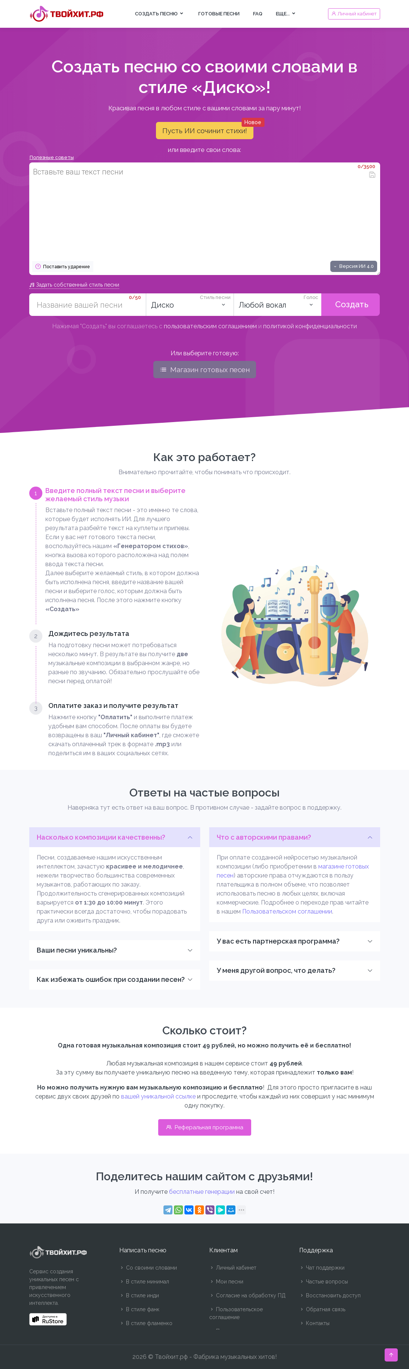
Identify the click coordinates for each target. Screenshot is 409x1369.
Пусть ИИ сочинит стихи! (207, 128)
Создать (351, 304)
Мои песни (226, 1282)
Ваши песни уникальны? (77, 950)
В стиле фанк (139, 1309)
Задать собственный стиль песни (74, 285)
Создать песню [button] (160, 14)
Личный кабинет (232, 1268)
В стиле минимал (144, 1282)
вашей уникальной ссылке (158, 1096)
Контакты (314, 1323)
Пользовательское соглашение (236, 1313)
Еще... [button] (286, 14)
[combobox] (190, 304)
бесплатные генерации (202, 1191)
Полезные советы (52, 157)
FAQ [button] (257, 14)
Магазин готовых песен (205, 369)
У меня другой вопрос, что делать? (276, 970)
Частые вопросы (323, 1282)
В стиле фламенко (145, 1323)
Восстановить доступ (330, 1295)
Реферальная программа (204, 1127)
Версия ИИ (353, 266)
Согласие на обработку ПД (247, 1295)
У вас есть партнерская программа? (278, 941)
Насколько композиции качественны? (101, 837)
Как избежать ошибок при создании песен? (111, 979)
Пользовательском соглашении (287, 911)
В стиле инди (139, 1295)
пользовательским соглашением (210, 326)
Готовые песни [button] (219, 14)
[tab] (114, 550)
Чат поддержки (322, 1268)
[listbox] (277, 304)
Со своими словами (148, 1268)
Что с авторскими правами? (264, 837)
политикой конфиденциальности (310, 326)
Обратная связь (322, 1309)
